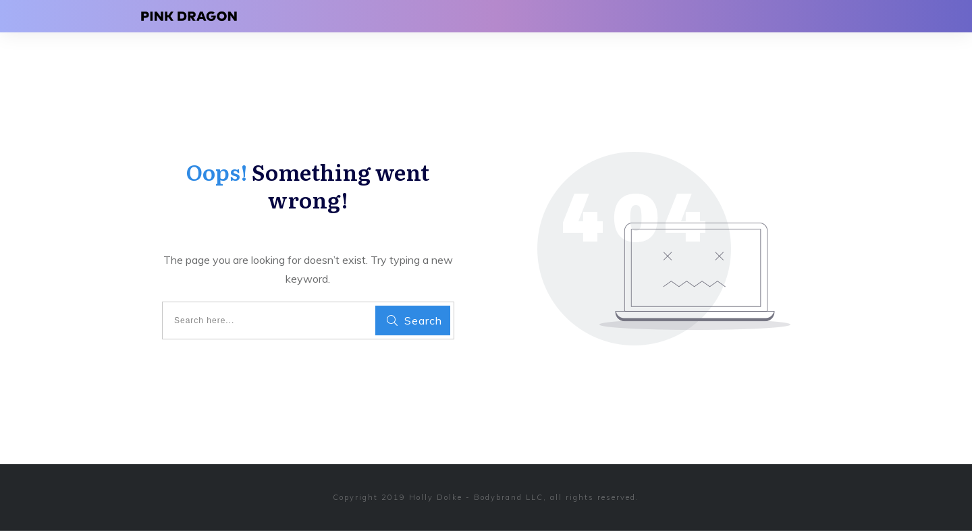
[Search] (412, 320)
